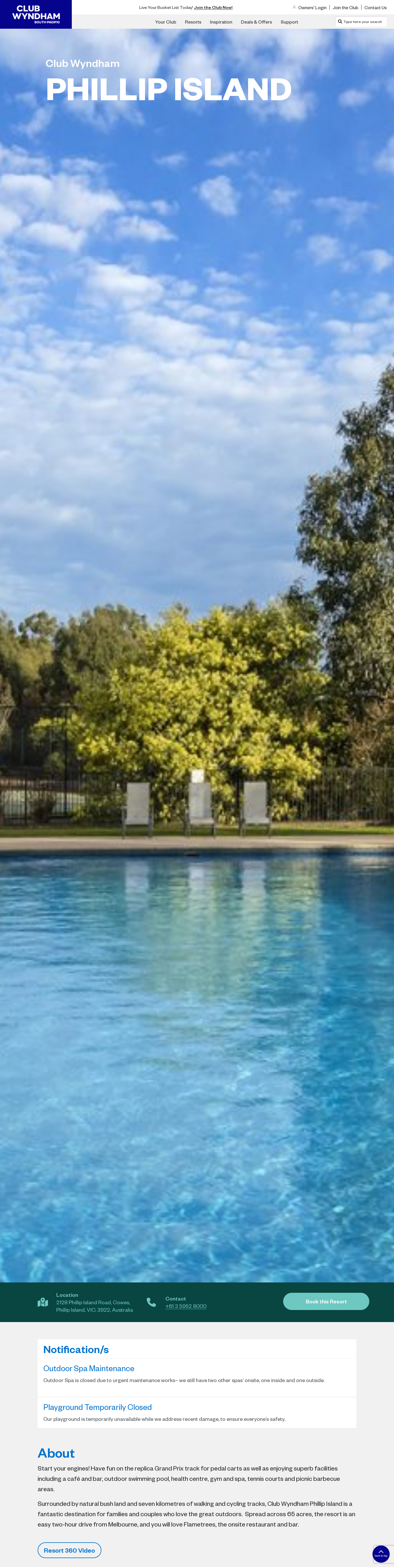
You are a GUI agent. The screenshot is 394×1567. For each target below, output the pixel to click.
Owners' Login (312, 7)
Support (289, 21)
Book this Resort (326, 1301)
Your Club (165, 21)
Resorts (193, 21)
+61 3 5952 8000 (185, 1306)
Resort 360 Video (69, 1550)
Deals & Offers (256, 21)
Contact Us (375, 7)
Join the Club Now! (213, 7)
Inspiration (221, 21)
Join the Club (345, 7)
